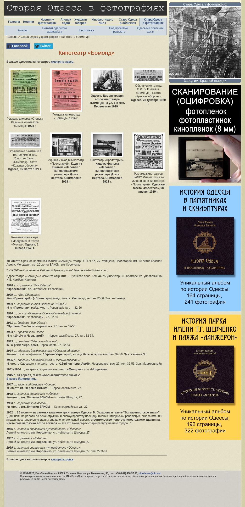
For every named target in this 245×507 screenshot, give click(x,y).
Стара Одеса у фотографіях (205, 4)
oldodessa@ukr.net (150, 473)
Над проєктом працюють (118, 30)
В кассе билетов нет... (21, 378)
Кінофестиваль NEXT (102, 21)
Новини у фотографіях (47, 21)
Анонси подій (66, 21)
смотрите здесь (62, 61)
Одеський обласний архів (150, 30)
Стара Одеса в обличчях (128, 21)
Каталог (22, 30)
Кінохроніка (86, 30)
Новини (28, 21)
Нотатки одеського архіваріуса (54, 30)
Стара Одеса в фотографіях (153, 21)
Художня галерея (80, 21)
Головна (14, 21)
